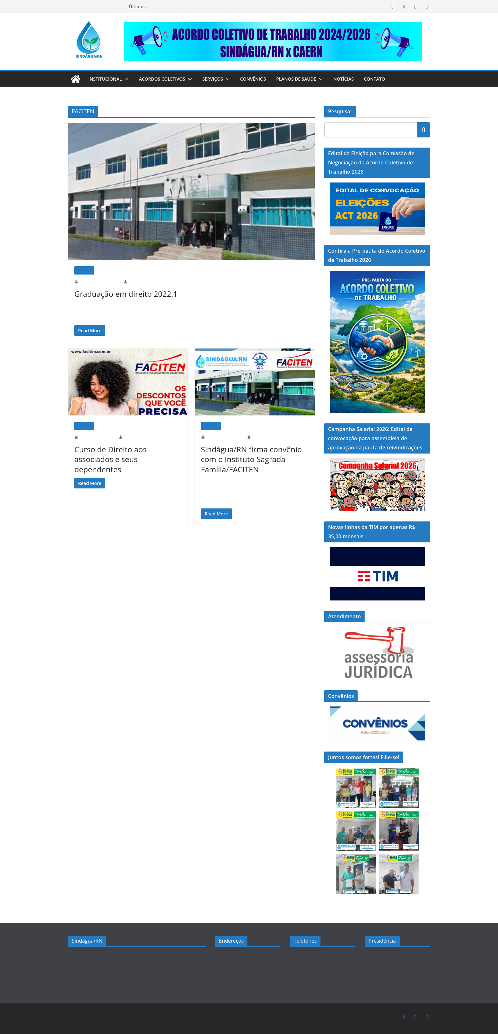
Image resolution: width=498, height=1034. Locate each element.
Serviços (219, 78)
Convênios (261, 78)
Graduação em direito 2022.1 (118, 293)
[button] (127, 79)
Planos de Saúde (306, 78)
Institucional (106, 78)
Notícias (355, 78)
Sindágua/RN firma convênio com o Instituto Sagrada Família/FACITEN (253, 459)
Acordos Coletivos (166, 78)
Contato (387, 78)
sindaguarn (139, 281)
